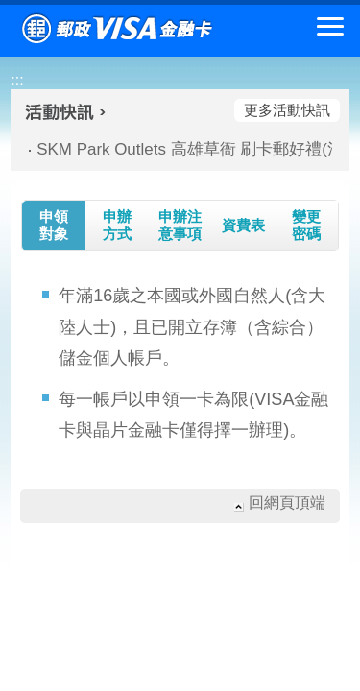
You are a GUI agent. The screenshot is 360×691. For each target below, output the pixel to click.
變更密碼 (306, 225)
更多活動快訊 (287, 110)
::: (17, 80)
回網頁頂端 (287, 502)
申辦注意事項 (180, 225)
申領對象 (53, 225)
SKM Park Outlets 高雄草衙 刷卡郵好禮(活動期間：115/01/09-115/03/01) (176, 149)
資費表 (243, 225)
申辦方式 (117, 225)
